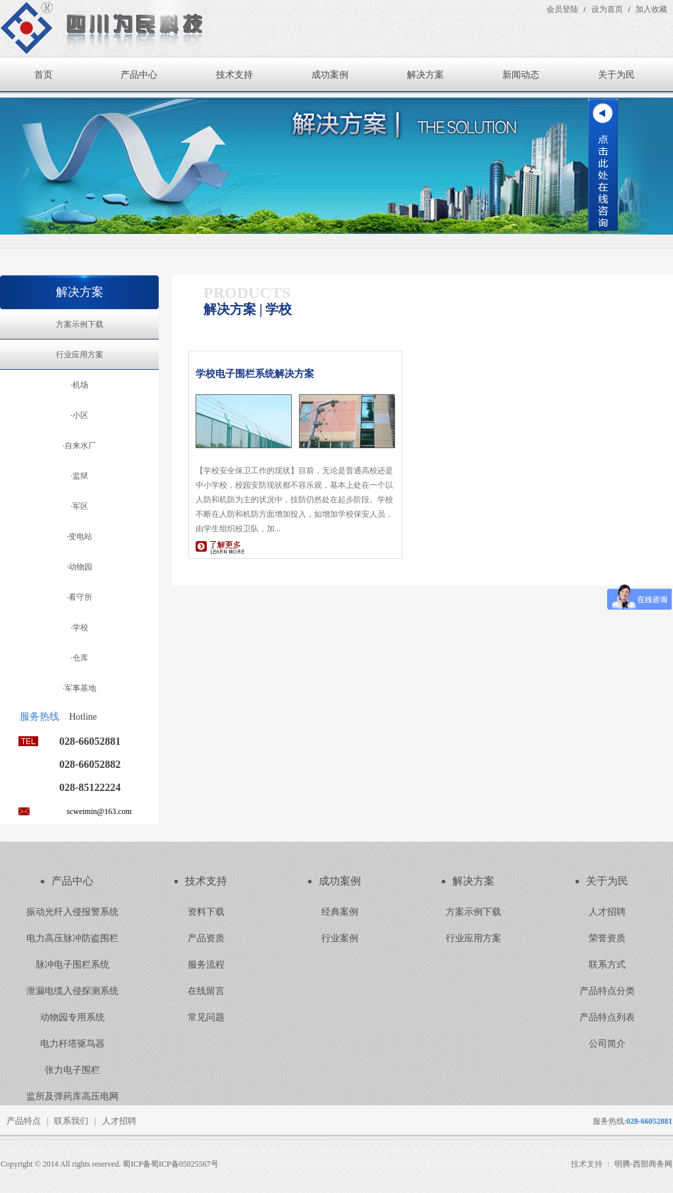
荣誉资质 (607, 938)
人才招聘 (607, 912)
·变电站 (79, 536)
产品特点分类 (607, 991)
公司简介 (607, 1044)
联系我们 (71, 1121)
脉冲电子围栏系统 (72, 965)
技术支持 (234, 75)
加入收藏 (651, 9)
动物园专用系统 (72, 1017)
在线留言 (206, 991)
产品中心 (139, 75)
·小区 (79, 415)
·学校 (79, 627)
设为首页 (607, 9)
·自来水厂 (79, 445)
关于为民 (616, 75)
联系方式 (607, 965)
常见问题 (206, 1017)
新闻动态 (520, 75)
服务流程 (206, 965)
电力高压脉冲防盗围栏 (72, 938)
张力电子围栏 (72, 1070)
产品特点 (24, 1121)
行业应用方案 (79, 354)
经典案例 (339, 912)
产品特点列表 (607, 1017)
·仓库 (79, 657)
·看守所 (79, 597)
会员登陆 (562, 9)
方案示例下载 (79, 324)
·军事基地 (79, 688)
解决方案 (425, 75)
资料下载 (206, 912)
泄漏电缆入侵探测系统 (72, 991)
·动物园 (79, 566)
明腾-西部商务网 (643, 1164)
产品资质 (206, 938)
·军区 (79, 506)
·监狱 (79, 475)
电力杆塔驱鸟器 (72, 1044)
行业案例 (339, 938)
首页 (43, 75)
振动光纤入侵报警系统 (72, 912)
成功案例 (329, 75)
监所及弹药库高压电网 (72, 1096)
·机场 (79, 385)
